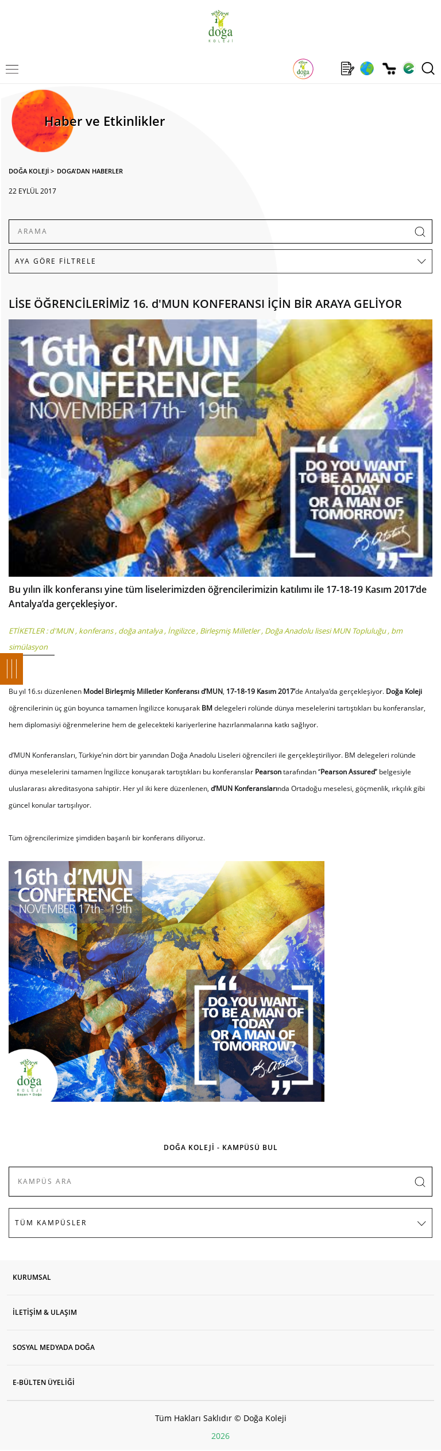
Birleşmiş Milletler (230, 631)
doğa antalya (140, 631)
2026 (220, 1435)
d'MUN (61, 631)
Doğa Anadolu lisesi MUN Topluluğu (325, 631)
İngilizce (181, 631)
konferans (96, 631)
